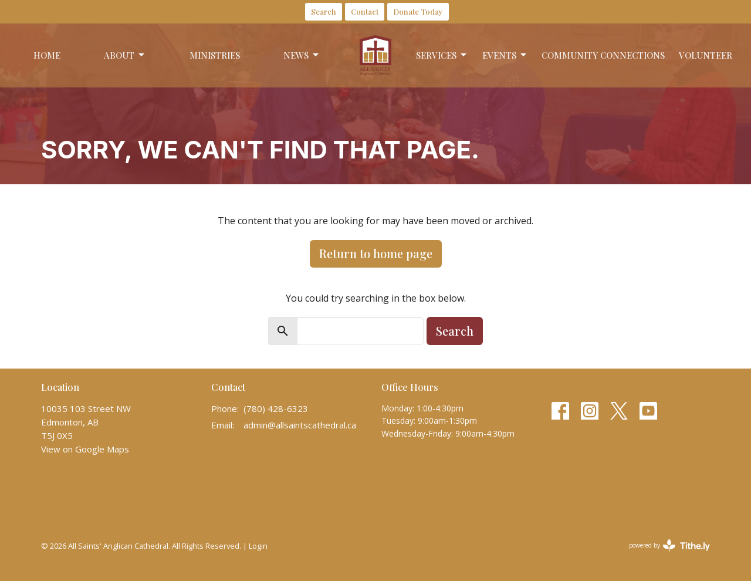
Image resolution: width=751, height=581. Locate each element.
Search (323, 11)
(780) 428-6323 (275, 408)
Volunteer (705, 55)
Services (442, 55)
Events (505, 55)
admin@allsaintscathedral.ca (299, 425)
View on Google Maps (85, 449)
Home (46, 55)
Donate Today (418, 11)
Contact (364, 11)
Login (258, 546)
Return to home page (375, 253)
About (125, 55)
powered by (669, 545)
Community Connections (603, 55)
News (301, 55)
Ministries (215, 55)
